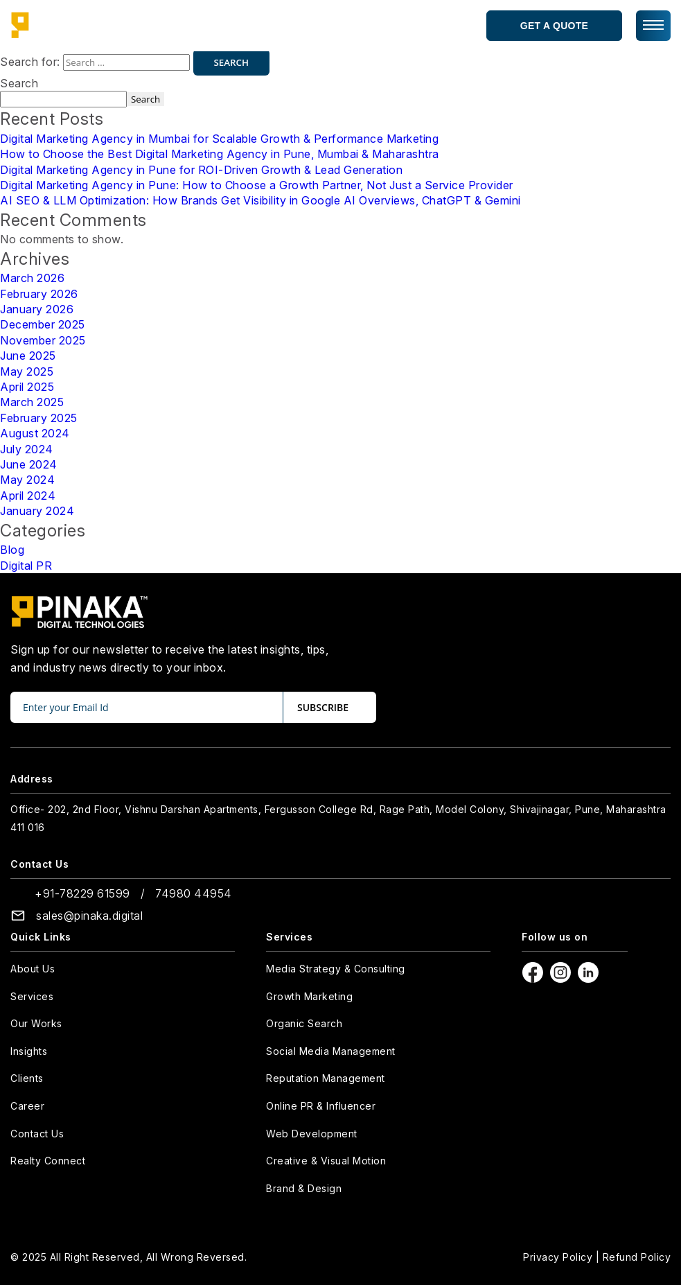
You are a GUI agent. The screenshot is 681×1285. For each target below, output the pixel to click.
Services (31, 996)
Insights (28, 1051)
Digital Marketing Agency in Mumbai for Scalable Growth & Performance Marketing (219, 139)
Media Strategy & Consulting (335, 968)
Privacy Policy (557, 1257)
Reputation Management (325, 1078)
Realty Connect (47, 1160)
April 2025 (27, 387)
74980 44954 (193, 893)
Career (27, 1106)
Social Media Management (331, 1051)
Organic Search (304, 1023)
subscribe (322, 707)
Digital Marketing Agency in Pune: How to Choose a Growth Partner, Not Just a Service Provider (256, 185)
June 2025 (28, 355)
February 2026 (39, 294)
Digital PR (26, 565)
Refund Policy (637, 1257)
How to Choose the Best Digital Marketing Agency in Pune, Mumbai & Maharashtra (219, 154)
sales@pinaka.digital (89, 916)
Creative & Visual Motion (326, 1160)
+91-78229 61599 (82, 893)
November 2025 (43, 340)
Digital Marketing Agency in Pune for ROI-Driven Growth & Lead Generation (201, 170)
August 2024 (35, 433)
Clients (27, 1078)
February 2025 (39, 418)
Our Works (36, 1023)
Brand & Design (304, 1188)
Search (19, 83)
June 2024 (29, 464)
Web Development (311, 1133)
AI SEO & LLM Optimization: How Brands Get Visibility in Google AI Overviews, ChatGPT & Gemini (260, 200)
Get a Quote (554, 25)
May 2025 (26, 371)
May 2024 (27, 480)
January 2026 (36, 309)
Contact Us (37, 1133)
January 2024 (37, 511)
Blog (12, 550)
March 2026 (32, 278)
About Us (32, 968)
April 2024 (27, 495)
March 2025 (32, 402)
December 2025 (42, 324)
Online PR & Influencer (320, 1106)
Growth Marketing (309, 996)
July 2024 (26, 449)
